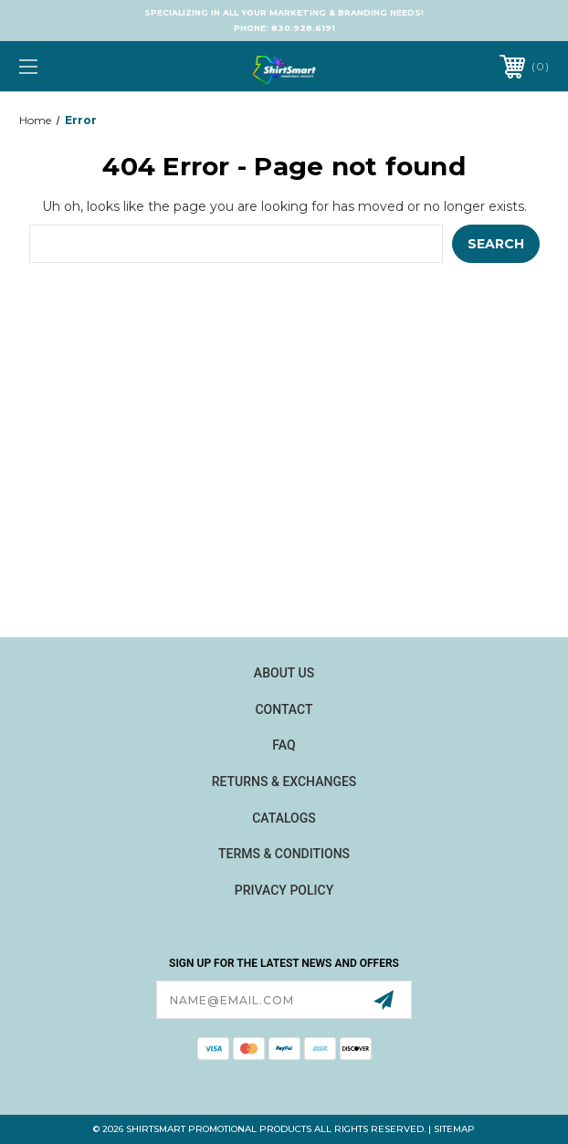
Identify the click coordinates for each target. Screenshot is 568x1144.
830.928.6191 (303, 28)
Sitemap (454, 1129)
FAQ (283, 745)
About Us (284, 673)
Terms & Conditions (284, 853)
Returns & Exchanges (284, 781)
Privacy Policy (284, 890)
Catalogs (284, 818)
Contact (283, 709)
